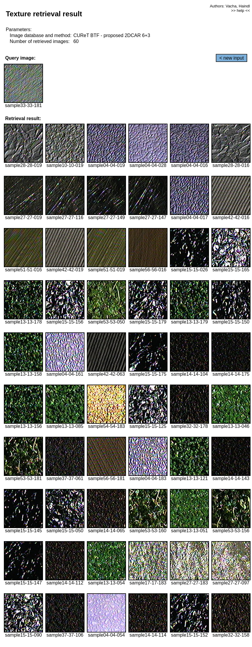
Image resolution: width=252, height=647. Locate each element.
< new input (231, 57)
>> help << (240, 10)
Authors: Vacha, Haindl (230, 6)
